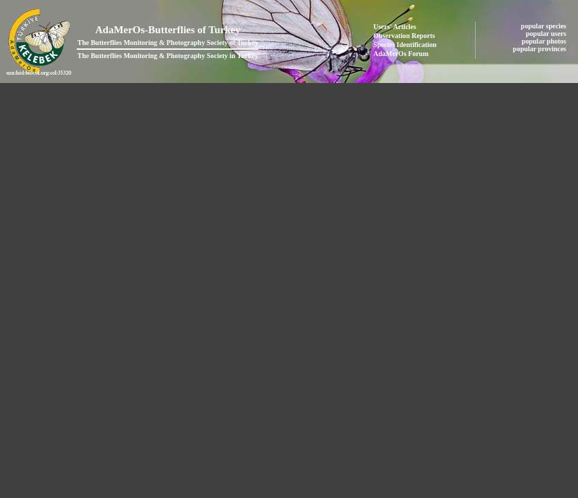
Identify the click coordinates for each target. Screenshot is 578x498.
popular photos (544, 41)
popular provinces (540, 49)
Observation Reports (404, 35)
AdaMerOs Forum (401, 53)
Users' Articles (394, 26)
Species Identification (404, 44)
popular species (544, 26)
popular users (547, 33)
